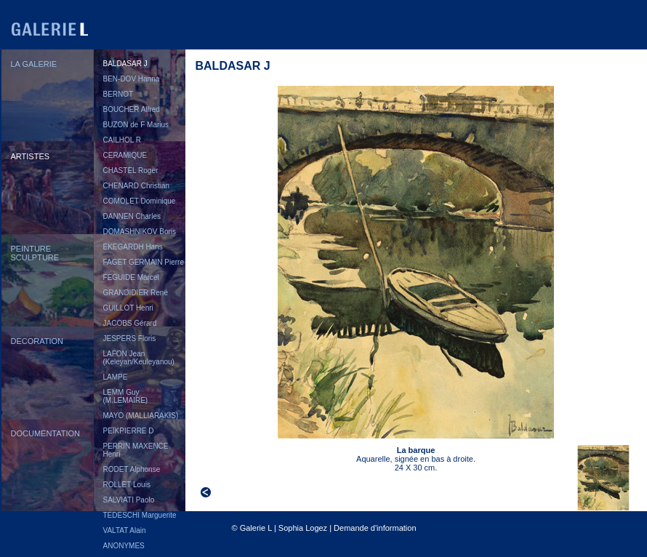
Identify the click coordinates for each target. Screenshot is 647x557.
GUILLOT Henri (128, 308)
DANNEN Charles (132, 216)
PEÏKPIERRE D (128, 431)
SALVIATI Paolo (129, 500)
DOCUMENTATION (46, 433)
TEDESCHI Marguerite (140, 515)
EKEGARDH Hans (133, 247)
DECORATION (37, 341)
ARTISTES (30, 156)
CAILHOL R (122, 140)
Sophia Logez (302, 528)
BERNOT (118, 94)
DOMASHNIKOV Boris (140, 232)
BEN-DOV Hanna (131, 79)
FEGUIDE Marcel (131, 277)
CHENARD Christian (136, 186)
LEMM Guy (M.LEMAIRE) (125, 396)
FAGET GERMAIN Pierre (144, 262)
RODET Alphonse (132, 469)
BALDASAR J (125, 64)
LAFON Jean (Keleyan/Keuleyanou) (138, 358)
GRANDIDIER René (135, 293)
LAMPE (115, 377)
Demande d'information (375, 528)
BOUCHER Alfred (131, 109)
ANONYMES (124, 546)
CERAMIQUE (125, 155)
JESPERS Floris (129, 338)
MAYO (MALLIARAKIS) (141, 416)
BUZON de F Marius (136, 125)
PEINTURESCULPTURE (35, 253)
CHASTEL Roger (130, 171)
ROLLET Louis (126, 485)
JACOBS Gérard (130, 323)
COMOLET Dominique (139, 201)
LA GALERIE (34, 64)
